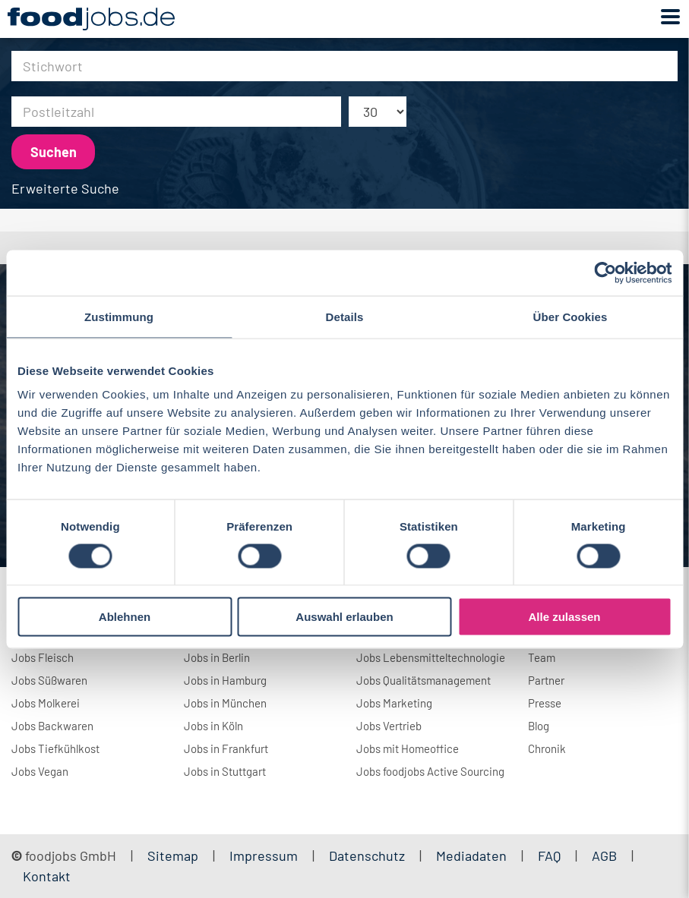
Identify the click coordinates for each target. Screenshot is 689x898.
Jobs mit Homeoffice (407, 748)
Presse (544, 703)
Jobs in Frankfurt (226, 748)
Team (541, 657)
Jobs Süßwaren (49, 680)
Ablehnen (124, 616)
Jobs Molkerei (45, 703)
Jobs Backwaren (52, 726)
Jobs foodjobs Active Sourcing (430, 771)
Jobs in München (225, 703)
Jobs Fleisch (42, 657)
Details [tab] (345, 316)
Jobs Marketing (394, 703)
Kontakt (47, 876)
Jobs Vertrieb (389, 726)
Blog (538, 726)
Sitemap (172, 855)
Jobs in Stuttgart (225, 771)
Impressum (263, 855)
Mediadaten (471, 855)
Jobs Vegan (39, 771)
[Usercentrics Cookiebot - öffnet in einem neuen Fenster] (605, 272)
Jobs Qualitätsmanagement (423, 680)
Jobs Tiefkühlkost (55, 748)
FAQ (549, 855)
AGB (606, 855)
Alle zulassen (564, 616)
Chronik (547, 748)
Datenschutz (368, 855)
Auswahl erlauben (344, 616)
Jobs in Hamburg (225, 680)
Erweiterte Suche (65, 188)
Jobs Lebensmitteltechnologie (430, 657)
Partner (546, 680)
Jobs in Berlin (217, 657)
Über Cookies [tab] (570, 316)
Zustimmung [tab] (118, 316)
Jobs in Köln (213, 726)
